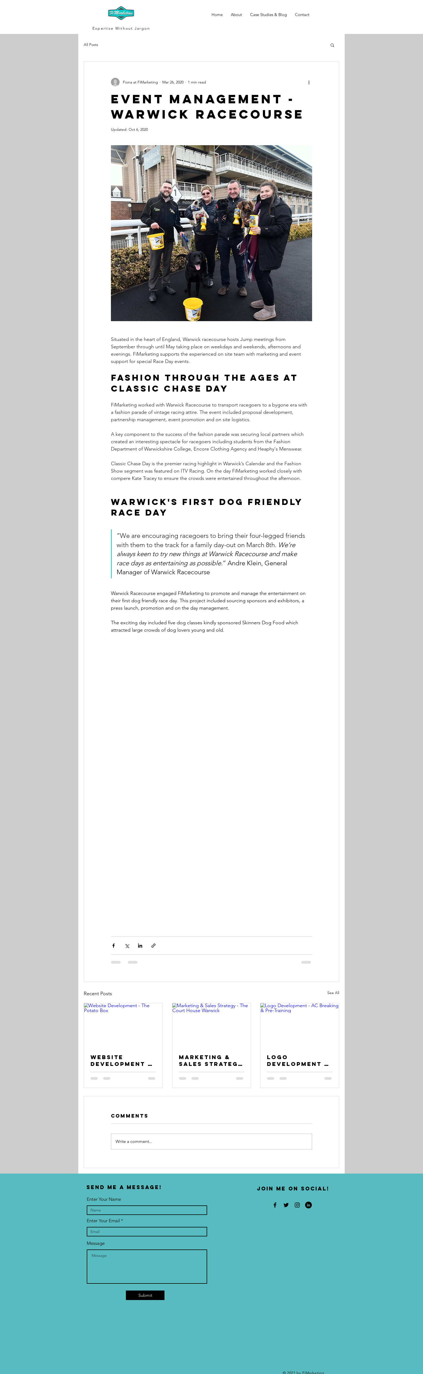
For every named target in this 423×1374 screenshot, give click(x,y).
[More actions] (309, 82)
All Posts (91, 44)
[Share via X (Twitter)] (126, 945)
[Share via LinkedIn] (140, 945)
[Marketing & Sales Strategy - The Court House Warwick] (211, 1025)
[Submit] (145, 1295)
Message (96, 1243)
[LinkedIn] (308, 1205)
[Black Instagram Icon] (297, 1205)
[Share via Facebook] (113, 945)
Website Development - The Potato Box (122, 1060)
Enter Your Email (103, 1220)
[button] (332, 45)
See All (333, 992)
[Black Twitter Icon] (286, 1205)
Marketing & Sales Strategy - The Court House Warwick (211, 1060)
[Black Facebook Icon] (275, 1205)
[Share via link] (153, 945)
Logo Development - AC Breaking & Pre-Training (297, 1060)
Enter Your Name (104, 1199)
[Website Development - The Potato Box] (123, 1025)
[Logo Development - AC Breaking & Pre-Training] (299, 1025)
